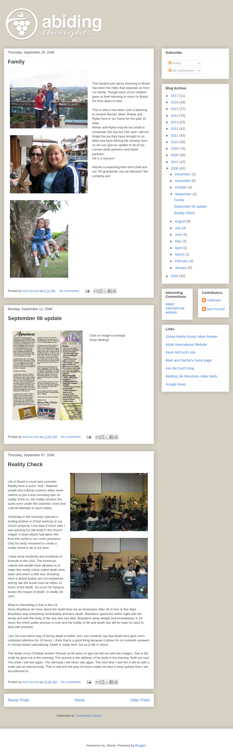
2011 (175, 135)
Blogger (140, 745)
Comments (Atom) (88, 715)
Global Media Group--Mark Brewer (191, 336)
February (182, 261)
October (181, 187)
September (183, 194)
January (181, 268)
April (179, 248)
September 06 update (35, 318)
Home (80, 700)
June (179, 234)
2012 (175, 129)
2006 (175, 168)
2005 (175, 276)
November (183, 181)
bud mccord (216, 309)
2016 (175, 102)
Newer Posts (18, 700)
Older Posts (140, 700)
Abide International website (175, 308)
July (178, 228)
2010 (175, 142)
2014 (175, 116)
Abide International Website (186, 344)
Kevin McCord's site (180, 352)
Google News (176, 384)
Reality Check (25, 464)
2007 (175, 162)
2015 (175, 109)
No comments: (70, 291)
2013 (175, 122)
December (183, 174)
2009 (175, 148)
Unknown (214, 300)
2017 (175, 96)
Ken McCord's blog (180, 368)
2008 (175, 155)
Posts (174, 63)
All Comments (180, 70)
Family (16, 62)
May (178, 241)
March (180, 254)
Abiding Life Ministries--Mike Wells (191, 376)
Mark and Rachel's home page (188, 360)
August (180, 221)
